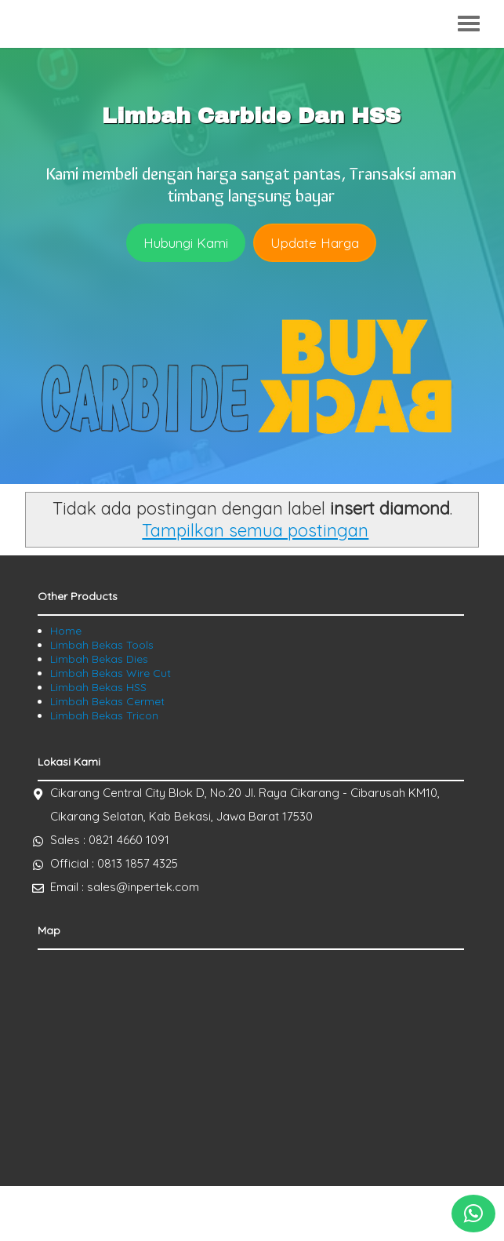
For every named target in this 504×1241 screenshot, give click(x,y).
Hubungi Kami (185, 243)
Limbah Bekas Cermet (107, 701)
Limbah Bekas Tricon (104, 715)
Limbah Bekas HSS (98, 687)
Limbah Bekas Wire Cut (110, 673)
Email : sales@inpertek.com (124, 886)
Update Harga (314, 243)
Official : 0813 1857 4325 (114, 863)
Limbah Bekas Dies (99, 659)
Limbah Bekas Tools (102, 645)
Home (66, 631)
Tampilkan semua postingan (255, 530)
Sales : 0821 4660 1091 (109, 839)
